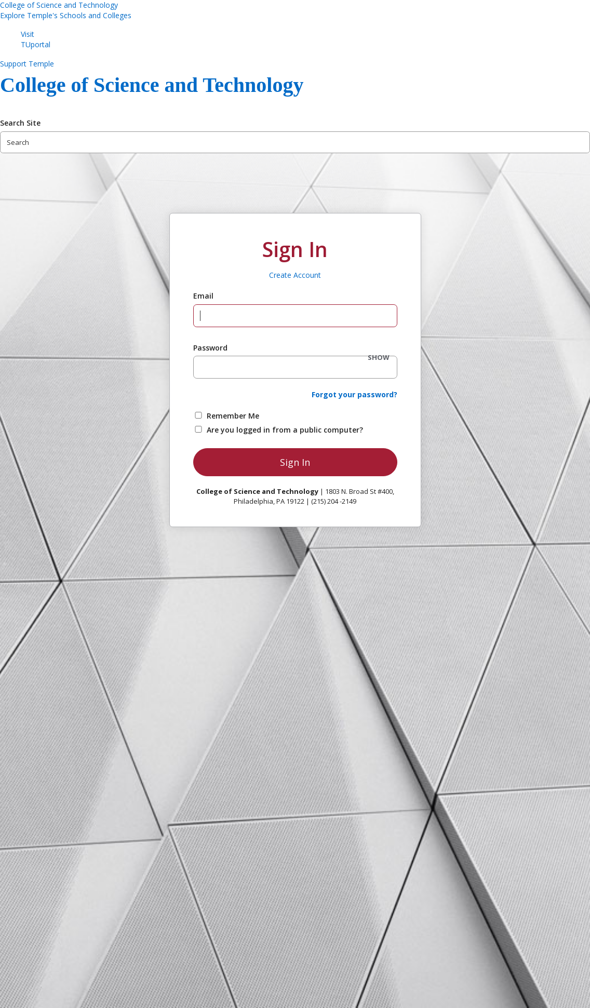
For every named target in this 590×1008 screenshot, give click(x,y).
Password (210, 348)
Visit (27, 34)
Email (203, 296)
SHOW (379, 357)
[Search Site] (295, 142)
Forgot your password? (354, 394)
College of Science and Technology (59, 5)
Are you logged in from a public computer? (285, 430)
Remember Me (233, 416)
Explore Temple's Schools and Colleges (65, 15)
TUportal (35, 44)
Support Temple (27, 64)
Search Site (20, 123)
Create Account (295, 275)
